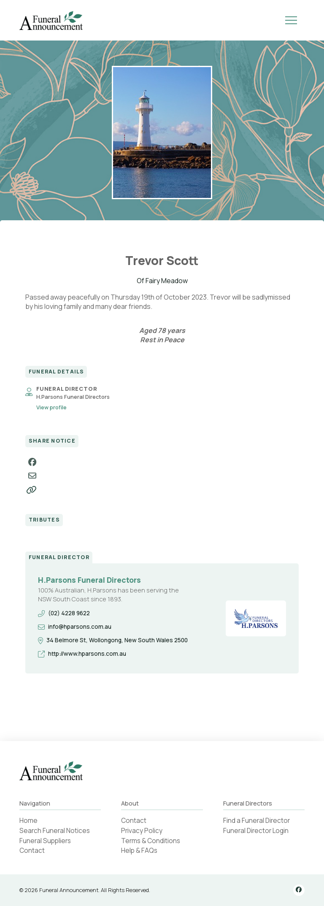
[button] (291, 20)
